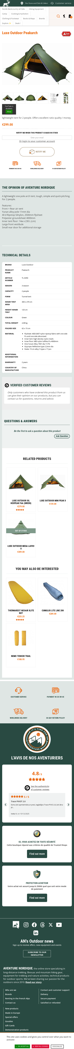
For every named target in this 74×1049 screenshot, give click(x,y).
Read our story (33, 982)
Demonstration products (17, 1029)
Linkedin (36, 932)
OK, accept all (22, 1046)
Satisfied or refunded (50, 1002)
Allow (9, 111)
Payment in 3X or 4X (55, 697)
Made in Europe (12, 1013)
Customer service (18, 697)
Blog (16, 924)
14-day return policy (59, 168)
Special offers (11, 1017)
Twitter (50, 924)
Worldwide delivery (37, 168)
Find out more (37, 853)
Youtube (59, 924)
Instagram (26, 924)
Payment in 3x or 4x (15, 168)
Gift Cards (10, 1025)
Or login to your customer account (37, 141)
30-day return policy (55, 718)
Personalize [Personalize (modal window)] (57, 1046)
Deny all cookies (40, 1046)
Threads (42, 924)
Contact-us (10, 1002)
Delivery (44, 994)
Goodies (9, 1021)
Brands (8, 994)
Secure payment (48, 998)
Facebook (34, 924)
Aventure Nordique (18, 968)
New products (11, 1008)
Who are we (10, 990)
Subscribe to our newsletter (37, 953)
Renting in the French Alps (17, 998)
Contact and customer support (55, 990)
